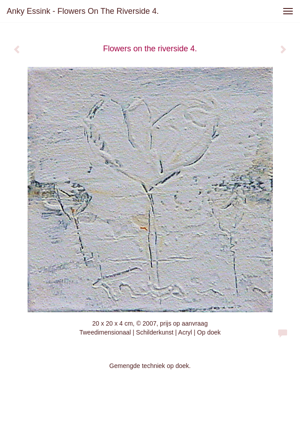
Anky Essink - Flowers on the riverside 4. (83, 11)
